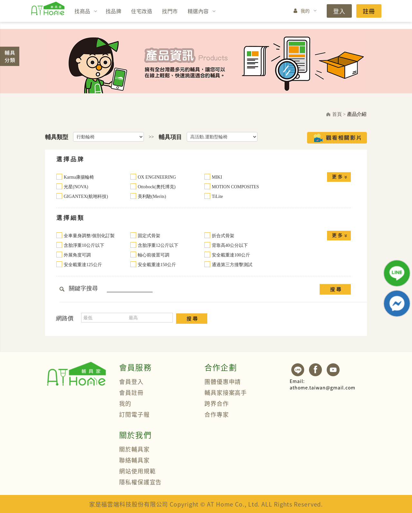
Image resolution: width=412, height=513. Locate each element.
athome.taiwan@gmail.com (322, 384)
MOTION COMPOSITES (235, 186)
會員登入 (131, 381)
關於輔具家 (134, 449)
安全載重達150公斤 (157, 264)
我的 (305, 10)
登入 (339, 11)
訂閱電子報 (134, 414)
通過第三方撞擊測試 (232, 264)
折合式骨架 (223, 235)
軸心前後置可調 (153, 255)
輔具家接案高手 (225, 392)
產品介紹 (356, 114)
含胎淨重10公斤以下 (84, 245)
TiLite (217, 196)
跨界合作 (216, 403)
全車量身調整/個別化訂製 (89, 235)
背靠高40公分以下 (230, 245)
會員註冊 (131, 392)
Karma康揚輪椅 (79, 177)
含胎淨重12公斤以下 (158, 245)
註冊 (369, 11)
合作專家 (216, 414)
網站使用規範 (137, 471)
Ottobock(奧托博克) (156, 186)
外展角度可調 (77, 255)
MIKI (217, 177)
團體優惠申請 (222, 381)
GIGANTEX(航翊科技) (86, 196)
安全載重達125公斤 (83, 264)
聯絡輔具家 (134, 460)
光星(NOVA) (76, 186)
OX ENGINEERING (157, 177)
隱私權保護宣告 (140, 482)
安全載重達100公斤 (231, 255)
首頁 (337, 114)
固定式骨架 (149, 235)
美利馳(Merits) (152, 196)
